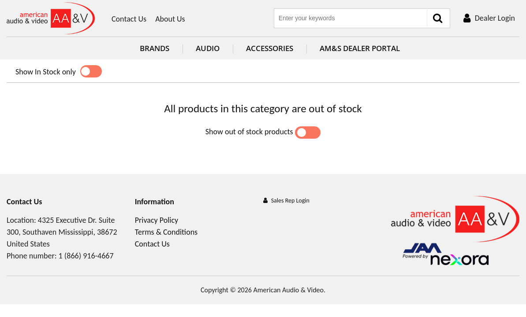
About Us (170, 19)
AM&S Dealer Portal (353, 48)
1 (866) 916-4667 (86, 256)
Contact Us (129, 19)
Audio (201, 48)
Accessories (263, 48)
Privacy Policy (156, 220)
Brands (148, 48)
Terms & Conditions (166, 232)
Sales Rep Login (290, 200)
